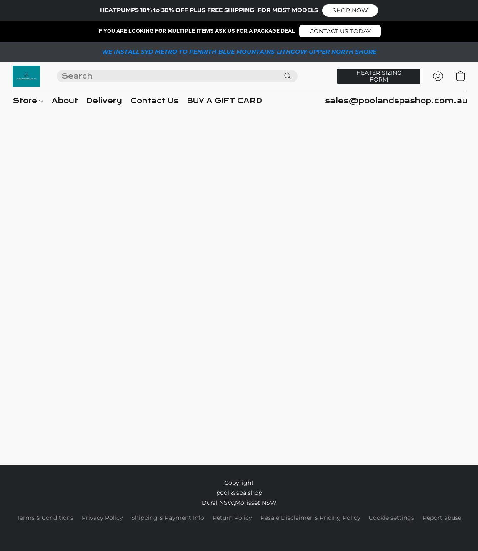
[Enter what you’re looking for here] (177, 76)
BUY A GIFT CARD (224, 101)
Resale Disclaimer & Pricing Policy (310, 517)
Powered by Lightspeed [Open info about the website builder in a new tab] (239, 532)
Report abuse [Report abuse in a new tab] (442, 517)
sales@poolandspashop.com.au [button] (396, 101)
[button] (350, 10)
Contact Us (154, 101)
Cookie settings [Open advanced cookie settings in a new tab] (391, 517)
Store (28, 101)
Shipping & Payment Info (167, 517)
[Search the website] (288, 76)
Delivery (104, 101)
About (65, 101)
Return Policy (232, 517)
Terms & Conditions (45, 517)
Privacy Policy (102, 517)
